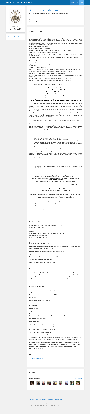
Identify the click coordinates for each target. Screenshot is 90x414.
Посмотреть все (78, 378)
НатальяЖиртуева (32, 386)
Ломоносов (10, 2)
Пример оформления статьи (38, 363)
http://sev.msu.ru (44, 254)
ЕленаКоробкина (61, 386)
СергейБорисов (49, 386)
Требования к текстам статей (38, 360)
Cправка (50, 399)
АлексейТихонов (43, 386)
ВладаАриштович (66, 386)
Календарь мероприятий (26, 2)
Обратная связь (58, 399)
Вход (82, 2)
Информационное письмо (37, 358)
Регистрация (74, 2)
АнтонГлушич (55, 386)
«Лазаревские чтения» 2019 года (43, 10)
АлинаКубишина (78, 386)
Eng (18, 2)
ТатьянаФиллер (72, 386)
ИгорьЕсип (38, 386)
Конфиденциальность (40, 399)
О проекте (31, 399)
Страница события (13, 36)
